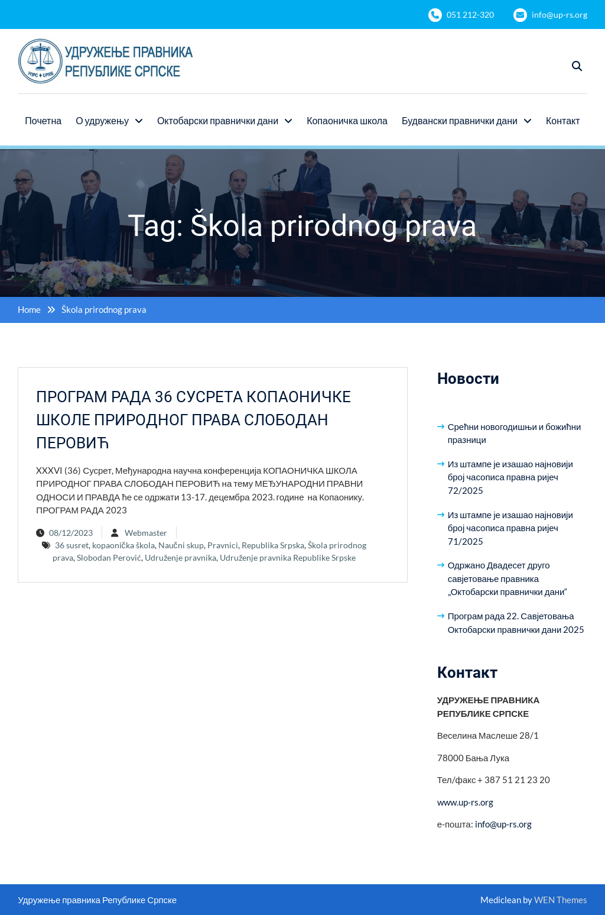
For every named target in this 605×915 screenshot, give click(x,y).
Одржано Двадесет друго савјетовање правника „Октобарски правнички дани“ (508, 578)
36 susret (72, 545)
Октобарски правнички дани (217, 120)
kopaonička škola (123, 545)
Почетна (43, 120)
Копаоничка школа (347, 120)
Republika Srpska (273, 545)
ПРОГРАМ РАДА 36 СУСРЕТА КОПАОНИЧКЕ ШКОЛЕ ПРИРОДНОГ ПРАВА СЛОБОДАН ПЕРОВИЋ (193, 420)
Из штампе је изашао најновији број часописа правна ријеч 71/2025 (510, 528)
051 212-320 (470, 14)
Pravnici (222, 545)
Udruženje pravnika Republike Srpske (288, 557)
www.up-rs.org (465, 802)
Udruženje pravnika (180, 557)
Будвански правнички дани (460, 120)
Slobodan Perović (109, 557)
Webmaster (146, 533)
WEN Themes (560, 899)
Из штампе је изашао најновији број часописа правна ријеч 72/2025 (510, 477)
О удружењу (102, 120)
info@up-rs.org (559, 14)
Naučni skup (181, 545)
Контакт (563, 120)
